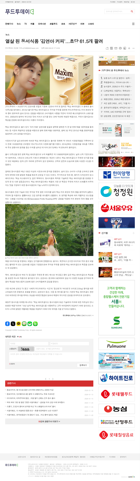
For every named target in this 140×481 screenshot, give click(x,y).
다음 (52, 379)
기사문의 (119, 2)
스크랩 (124, 48)
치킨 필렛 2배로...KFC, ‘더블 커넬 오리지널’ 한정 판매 (118, 103)
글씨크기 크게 (129, 48)
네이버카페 (29, 323)
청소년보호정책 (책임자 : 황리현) (73, 457)
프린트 (120, 48)
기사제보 (112, 2)
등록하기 (83, 365)
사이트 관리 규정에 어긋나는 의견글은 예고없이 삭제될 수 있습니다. (36, 354)
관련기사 (11, 383)
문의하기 (123, 457)
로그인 (133, 2)
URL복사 (107, 48)
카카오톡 (18, 323)
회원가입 (126, 2)
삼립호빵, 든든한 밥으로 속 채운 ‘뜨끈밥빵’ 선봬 (118, 116)
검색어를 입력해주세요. (114, 11)
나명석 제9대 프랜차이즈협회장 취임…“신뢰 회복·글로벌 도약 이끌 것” (118, 95)
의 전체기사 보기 (77, 315)
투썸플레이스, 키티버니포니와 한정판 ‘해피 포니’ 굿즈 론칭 (118, 82)
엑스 (13, 323)
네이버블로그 (24, 323)
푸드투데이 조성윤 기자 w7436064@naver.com (22, 48)
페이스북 (7, 323)
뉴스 (7, 34)
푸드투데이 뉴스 (115, 70)
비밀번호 (54, 343)
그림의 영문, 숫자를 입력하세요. (48, 349)
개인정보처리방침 (51, 457)
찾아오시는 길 (35, 457)
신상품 (105, 233)
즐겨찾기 (17, 2)
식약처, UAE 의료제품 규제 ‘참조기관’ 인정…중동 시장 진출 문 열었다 (118, 111)
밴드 (35, 323)
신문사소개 (22, 457)
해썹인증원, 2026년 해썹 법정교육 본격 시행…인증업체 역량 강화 (118, 99)
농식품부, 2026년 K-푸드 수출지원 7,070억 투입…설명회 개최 (118, 86)
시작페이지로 (9, 2)
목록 (111, 48)
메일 (116, 48)
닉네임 (12, 343)
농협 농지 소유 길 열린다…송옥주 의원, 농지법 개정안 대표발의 (118, 78)
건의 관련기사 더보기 (49, 421)
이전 (45, 379)
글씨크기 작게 (133, 48)
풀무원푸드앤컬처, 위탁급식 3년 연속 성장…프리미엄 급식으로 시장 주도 (118, 107)
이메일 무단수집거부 (97, 457)
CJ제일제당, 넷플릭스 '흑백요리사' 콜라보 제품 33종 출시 (118, 90)
